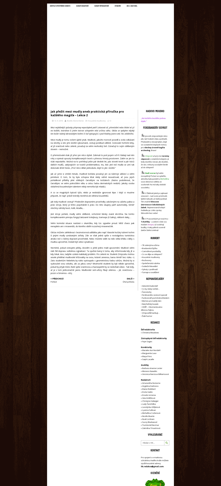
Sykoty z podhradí (150, 209)
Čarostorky (147, 231)
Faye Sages (147, 281)
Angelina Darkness (150, 326)
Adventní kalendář (150, 225)
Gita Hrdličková (148, 338)
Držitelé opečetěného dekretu (63, 6)
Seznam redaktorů (91, 6)
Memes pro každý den (151, 240)
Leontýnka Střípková (151, 346)
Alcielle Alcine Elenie (75, 60)
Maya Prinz (147, 296)
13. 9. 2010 (58, 60)
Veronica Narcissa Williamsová (155, 314)
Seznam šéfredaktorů (113, 6)
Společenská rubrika (151, 203)
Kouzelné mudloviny (97, 60)
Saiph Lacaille (148, 299)
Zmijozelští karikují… (151, 252)
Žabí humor (147, 255)
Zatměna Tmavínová (151, 368)
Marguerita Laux (149, 293)
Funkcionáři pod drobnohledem (155, 237)
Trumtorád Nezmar (150, 365)
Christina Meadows (150, 272)
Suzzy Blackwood (149, 362)
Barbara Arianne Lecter (152, 308)
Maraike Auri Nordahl (151, 290)
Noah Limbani (148, 359)
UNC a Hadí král (149, 6)
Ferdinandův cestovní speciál (154, 234)
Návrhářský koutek (150, 243)
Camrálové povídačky (151, 191)
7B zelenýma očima (150, 185)
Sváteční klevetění (150, 206)
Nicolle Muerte (148, 355)
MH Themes (90, 480)
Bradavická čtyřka (149, 188)
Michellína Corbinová (151, 353)
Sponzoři (133, 6)
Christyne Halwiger (150, 341)
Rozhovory (146, 200)
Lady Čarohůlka (149, 343)
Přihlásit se (145, 468)
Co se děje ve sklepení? (152, 194)
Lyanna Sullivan (149, 350)
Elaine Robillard (148, 328)
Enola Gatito (147, 331)
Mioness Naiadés (149, 311)
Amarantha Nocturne (151, 322)
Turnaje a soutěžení (150, 212)
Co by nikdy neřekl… (151, 228)
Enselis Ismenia (149, 334)
